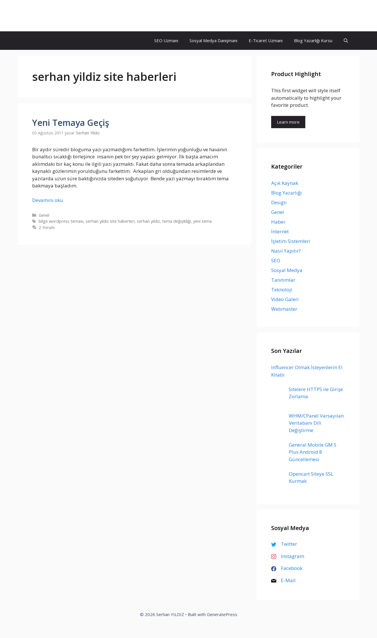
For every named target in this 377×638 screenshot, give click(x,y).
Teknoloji (281, 289)
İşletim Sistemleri (290, 241)
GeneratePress (222, 614)
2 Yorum (47, 227)
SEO (275, 260)
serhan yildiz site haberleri (110, 221)
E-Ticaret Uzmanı (266, 40)
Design (279, 202)
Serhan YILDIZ (54, 16)
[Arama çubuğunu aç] (346, 40)
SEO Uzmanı (166, 40)
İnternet (280, 231)
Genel (44, 215)
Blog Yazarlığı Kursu (313, 40)
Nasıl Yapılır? (286, 251)
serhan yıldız (148, 221)
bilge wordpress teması (61, 221)
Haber (278, 221)
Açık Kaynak (284, 183)
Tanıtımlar (283, 280)
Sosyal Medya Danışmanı (213, 40)
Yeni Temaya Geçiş (70, 122)
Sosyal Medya (286, 270)
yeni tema (202, 221)
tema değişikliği (176, 221)
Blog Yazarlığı (286, 192)
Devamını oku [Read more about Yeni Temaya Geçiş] (47, 200)
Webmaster (284, 309)
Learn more (288, 122)
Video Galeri (285, 299)
